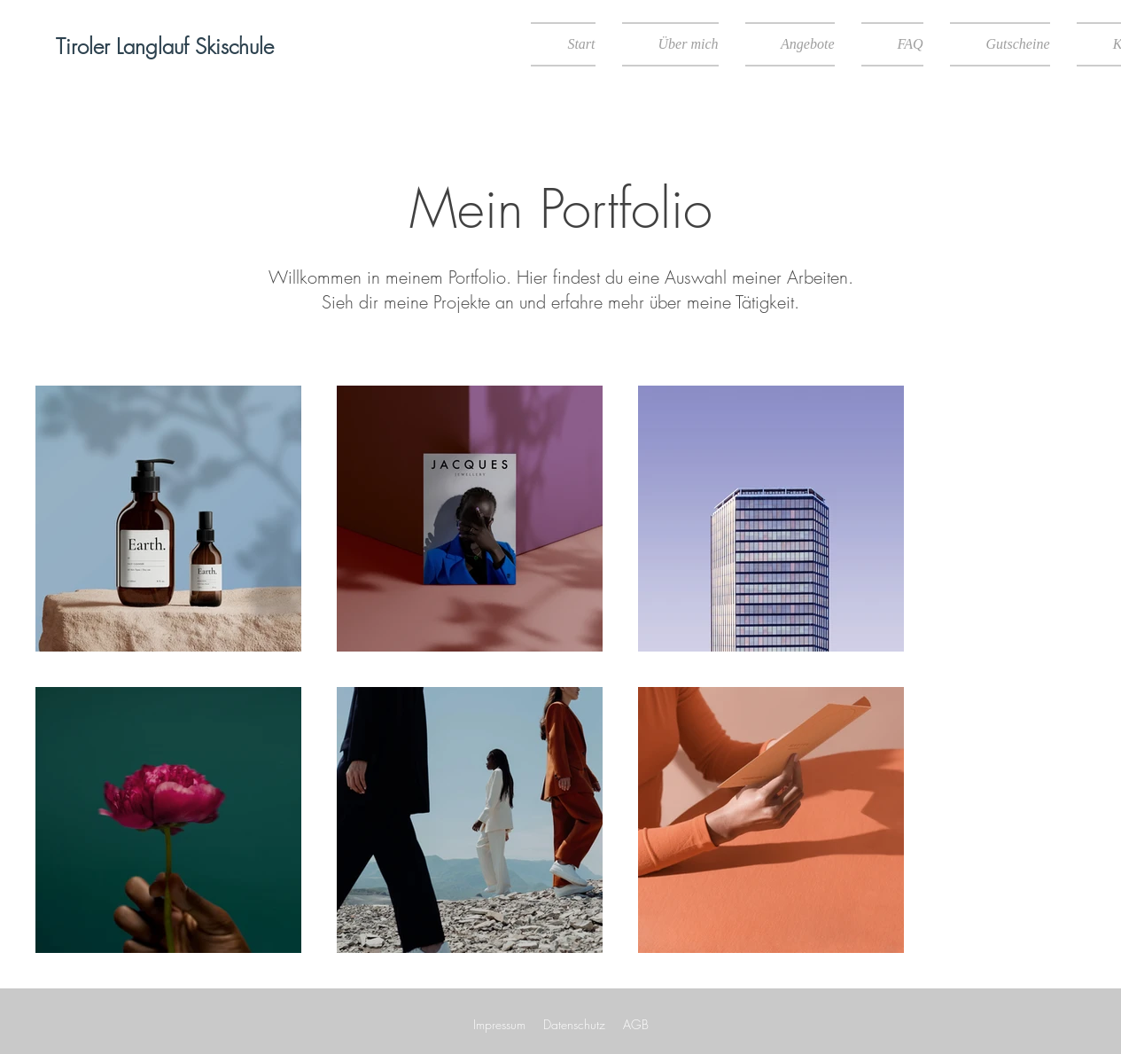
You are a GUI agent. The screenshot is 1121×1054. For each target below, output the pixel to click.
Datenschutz (574, 1024)
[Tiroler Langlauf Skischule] (165, 47)
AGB (636, 1024)
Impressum (499, 1024)
